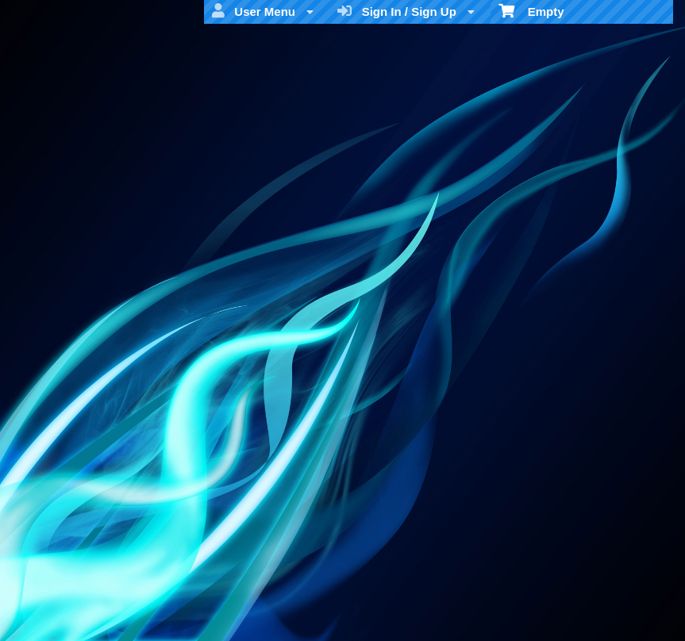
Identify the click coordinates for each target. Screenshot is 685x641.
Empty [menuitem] (531, 10)
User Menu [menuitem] (263, 11)
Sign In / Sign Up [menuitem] (406, 11)
